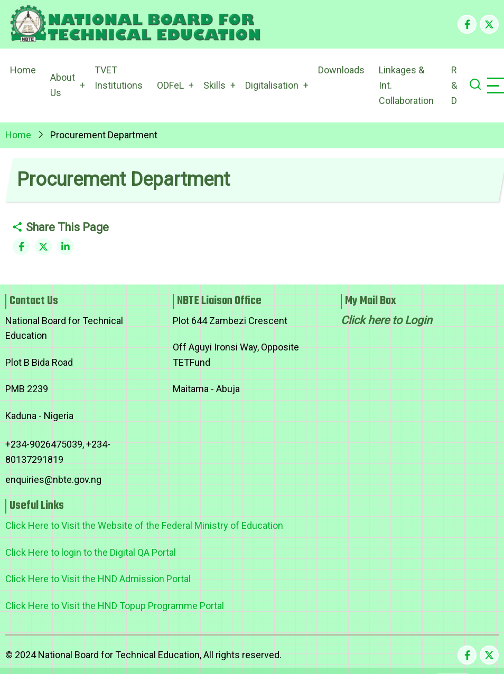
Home (23, 69)
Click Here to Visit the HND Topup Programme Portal (114, 605)
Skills (214, 85)
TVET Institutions (119, 77)
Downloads (341, 69)
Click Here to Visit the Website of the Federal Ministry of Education (144, 525)
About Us (62, 85)
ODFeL (170, 85)
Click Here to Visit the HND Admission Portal (98, 578)
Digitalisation (271, 85)
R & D (454, 85)
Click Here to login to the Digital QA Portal (90, 552)
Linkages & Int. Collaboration (406, 85)
